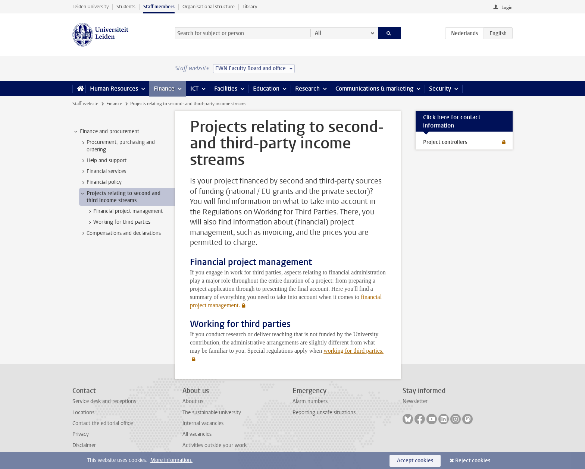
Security (440, 88)
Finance (164, 88)
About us (192, 401)
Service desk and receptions (104, 401)
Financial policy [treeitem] (100, 182)
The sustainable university (211, 412)
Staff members (159, 6)
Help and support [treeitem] (102, 160)
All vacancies (197, 434)
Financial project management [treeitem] (124, 211)
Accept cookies (415, 460)
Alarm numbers (310, 401)
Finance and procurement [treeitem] (106, 131)
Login (507, 7)
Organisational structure (208, 6)
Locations (83, 412)
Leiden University (90, 6)
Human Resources (114, 88)
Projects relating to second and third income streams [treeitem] (119, 197)
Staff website (85, 104)
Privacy (80, 434)
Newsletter (415, 401)
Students (125, 6)
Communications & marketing (374, 88)
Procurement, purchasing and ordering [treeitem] (117, 146)
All (318, 33)
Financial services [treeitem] (102, 171)
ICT (194, 88)
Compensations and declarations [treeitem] (120, 233)
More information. (171, 460)
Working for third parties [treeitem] (118, 222)
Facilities (225, 88)
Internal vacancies (202, 423)
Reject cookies (472, 460)
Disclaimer (84, 445)
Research (307, 88)
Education (266, 88)
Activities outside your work (214, 445)
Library (250, 6)
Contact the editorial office (102, 423)
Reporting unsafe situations (324, 412)
